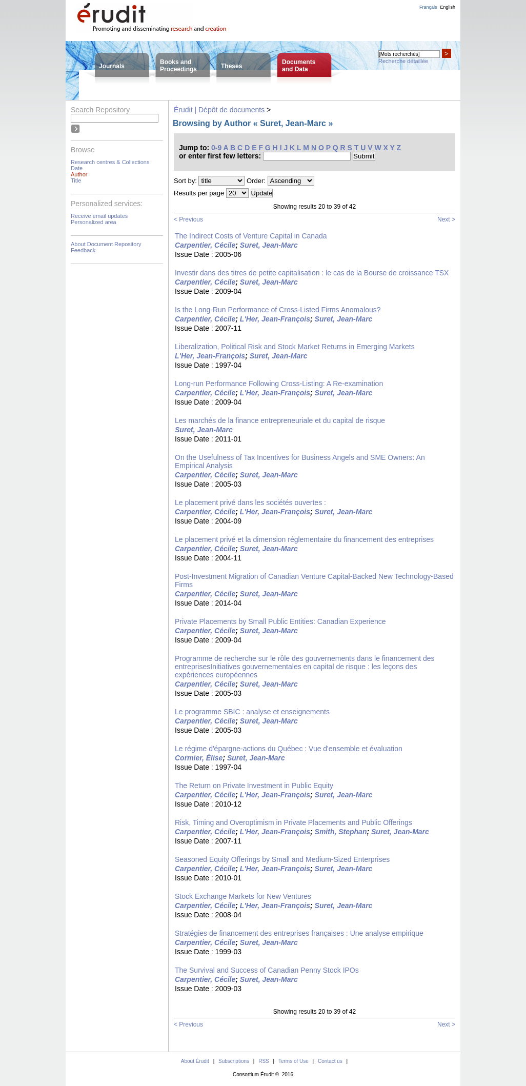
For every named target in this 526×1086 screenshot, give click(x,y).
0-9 (216, 148)
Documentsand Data (298, 65)
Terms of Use (293, 1061)
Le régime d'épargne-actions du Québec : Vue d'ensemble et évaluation (288, 749)
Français (428, 7)
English (447, 7)
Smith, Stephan (341, 832)
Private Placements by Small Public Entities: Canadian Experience (280, 621)
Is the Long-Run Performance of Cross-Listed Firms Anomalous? (278, 310)
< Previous (188, 219)
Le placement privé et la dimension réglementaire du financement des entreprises (304, 539)
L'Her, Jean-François (275, 319)
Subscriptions (233, 1061)
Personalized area (93, 222)
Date (77, 168)
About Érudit (195, 1061)
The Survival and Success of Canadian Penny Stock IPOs (267, 970)
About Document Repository (106, 244)
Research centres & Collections (110, 162)
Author (79, 174)
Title (76, 180)
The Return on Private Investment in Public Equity (254, 785)
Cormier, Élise (198, 758)
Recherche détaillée (403, 61)
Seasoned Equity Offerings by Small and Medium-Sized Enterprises (282, 859)
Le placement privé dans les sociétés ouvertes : (250, 502)
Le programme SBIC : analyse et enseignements (252, 712)
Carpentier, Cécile (205, 245)
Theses (231, 66)
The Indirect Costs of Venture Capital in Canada (251, 236)
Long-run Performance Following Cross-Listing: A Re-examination (279, 383)
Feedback (83, 250)
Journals (112, 66)
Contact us (330, 1061)
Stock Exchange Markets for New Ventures (243, 896)
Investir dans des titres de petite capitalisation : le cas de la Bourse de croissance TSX (312, 273)
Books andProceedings (178, 65)
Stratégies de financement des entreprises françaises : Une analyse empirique (299, 933)
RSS (263, 1061)
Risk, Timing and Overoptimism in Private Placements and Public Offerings (293, 822)
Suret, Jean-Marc (269, 245)
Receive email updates (99, 216)
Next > (446, 219)
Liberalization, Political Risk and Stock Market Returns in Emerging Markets (295, 347)
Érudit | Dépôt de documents (219, 110)
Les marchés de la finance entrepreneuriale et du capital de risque (280, 420)
